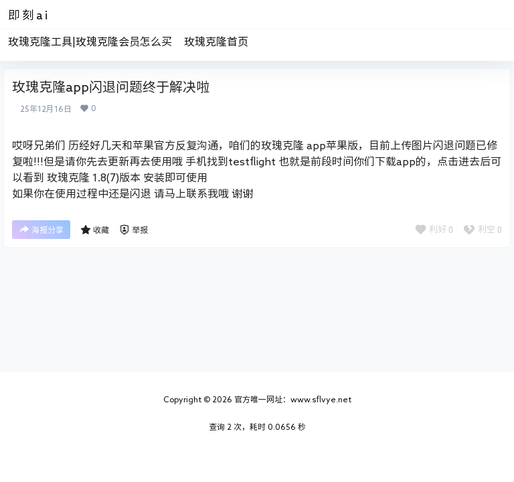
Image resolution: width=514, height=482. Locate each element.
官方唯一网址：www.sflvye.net (291, 399)
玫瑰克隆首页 (216, 41)
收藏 (94, 229)
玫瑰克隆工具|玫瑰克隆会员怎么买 (90, 41)
